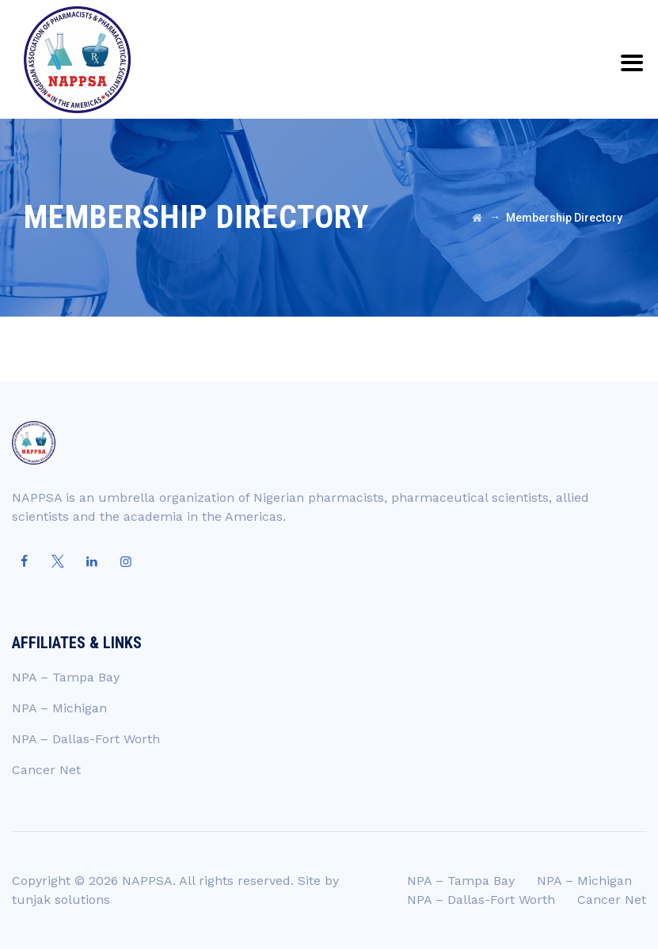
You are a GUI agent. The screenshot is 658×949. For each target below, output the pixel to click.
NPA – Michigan (59, 708)
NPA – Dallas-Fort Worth (86, 738)
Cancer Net (46, 769)
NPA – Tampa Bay (66, 677)
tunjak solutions (61, 899)
